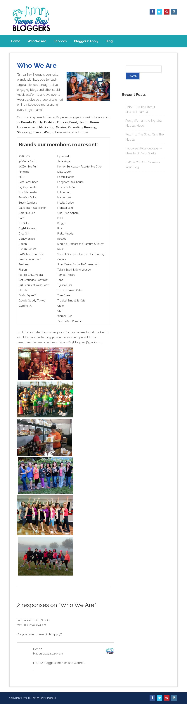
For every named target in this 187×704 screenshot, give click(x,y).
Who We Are (37, 41)
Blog (109, 41)
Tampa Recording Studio (33, 620)
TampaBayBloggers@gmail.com (80, 342)
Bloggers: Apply (86, 41)
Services (60, 41)
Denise (37, 649)
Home (15, 41)
